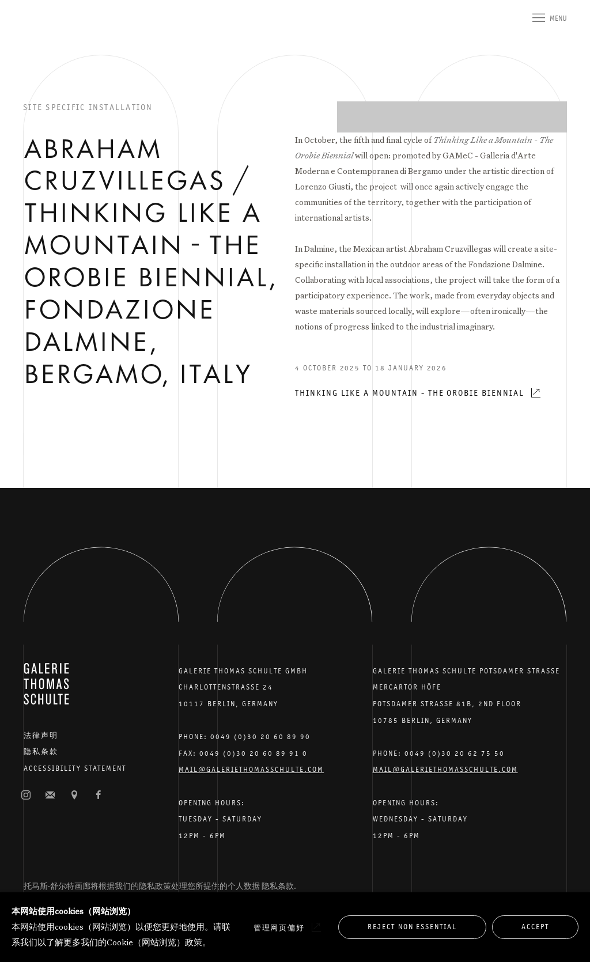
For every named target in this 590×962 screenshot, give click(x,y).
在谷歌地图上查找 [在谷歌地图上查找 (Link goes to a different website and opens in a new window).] (74, 795)
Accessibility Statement (75, 768)
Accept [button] (535, 926)
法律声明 (41, 735)
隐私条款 (41, 751)
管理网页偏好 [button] (279, 927)
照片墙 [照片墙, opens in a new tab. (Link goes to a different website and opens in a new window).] (26, 795)
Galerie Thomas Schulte (46, 35)
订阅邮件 (50, 795)
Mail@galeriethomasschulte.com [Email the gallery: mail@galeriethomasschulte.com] (251, 769)
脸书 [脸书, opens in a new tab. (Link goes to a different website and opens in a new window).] (98, 795)
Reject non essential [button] (412, 926)
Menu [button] (558, 18)
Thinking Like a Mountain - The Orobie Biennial (409, 392)
